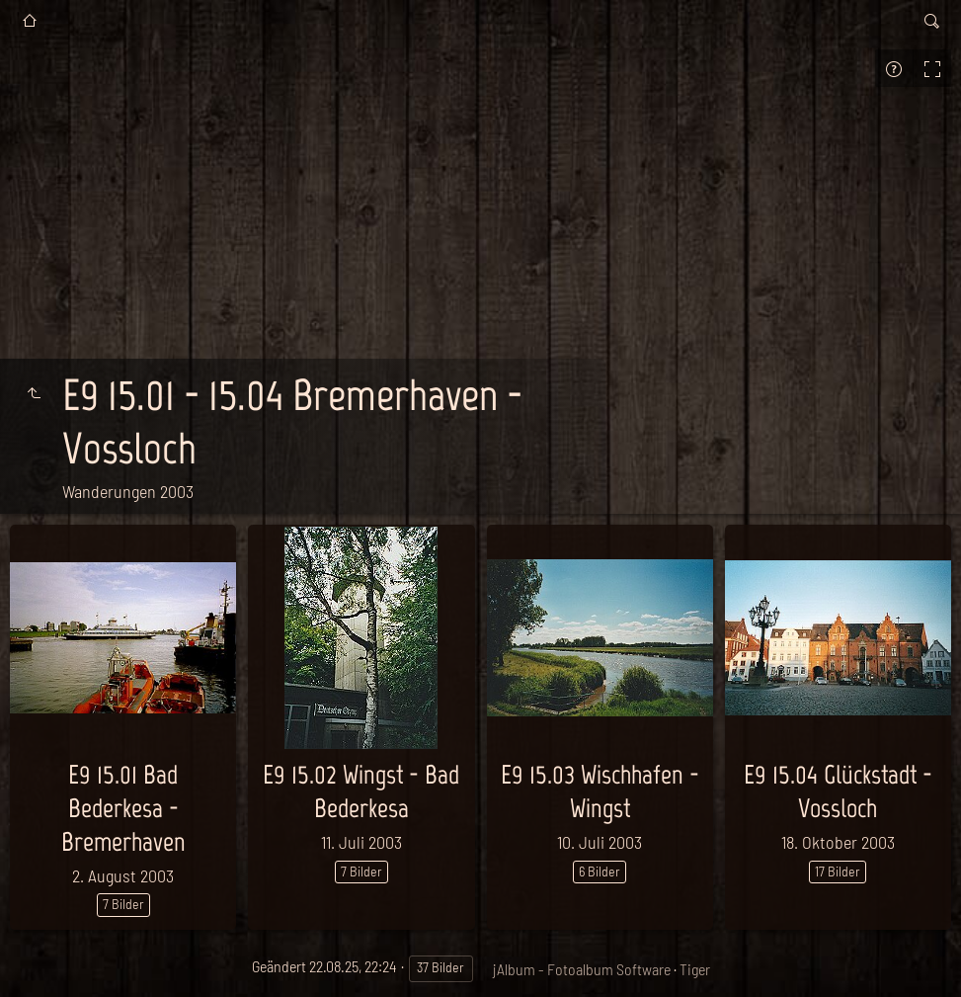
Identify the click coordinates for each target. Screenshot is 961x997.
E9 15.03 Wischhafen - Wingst (600, 791)
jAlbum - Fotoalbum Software (582, 968)
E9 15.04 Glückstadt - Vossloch (838, 791)
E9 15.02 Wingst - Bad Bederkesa (361, 791)
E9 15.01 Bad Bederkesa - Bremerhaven (123, 808)
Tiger (695, 968)
